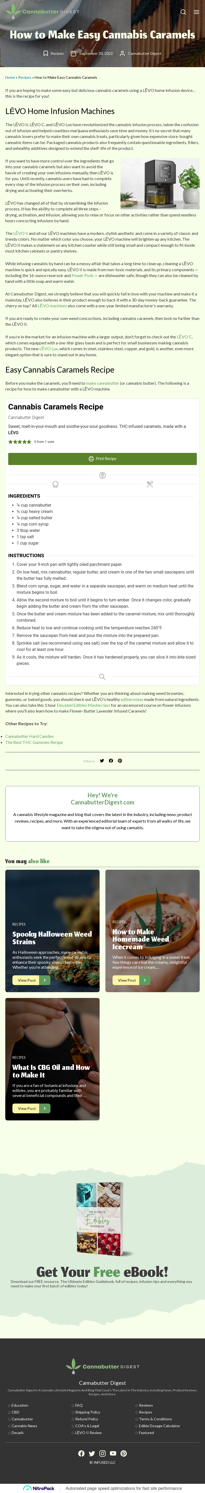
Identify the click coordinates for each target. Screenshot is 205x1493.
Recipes (24, 77)
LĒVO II (20, 233)
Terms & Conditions (155, 1419)
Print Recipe (102, 459)
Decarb (18, 1432)
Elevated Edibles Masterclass (83, 705)
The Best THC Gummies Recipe (34, 742)
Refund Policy (86, 1419)
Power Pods (83, 275)
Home (10, 77)
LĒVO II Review (88, 1432)
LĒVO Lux (48, 348)
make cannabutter (102, 382)
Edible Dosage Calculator (159, 1425)
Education (20, 1405)
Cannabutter (22, 1419)
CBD (15, 1412)
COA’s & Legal (87, 1425)
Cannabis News (24, 1425)
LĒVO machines (52, 305)
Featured (146, 1432)
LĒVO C (184, 336)
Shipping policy (87, 1412)
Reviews (146, 1405)
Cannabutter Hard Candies (29, 736)
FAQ (79, 1405)
